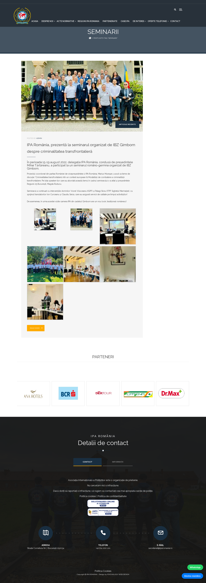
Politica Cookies (103, 571)
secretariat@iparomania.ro (160, 548)
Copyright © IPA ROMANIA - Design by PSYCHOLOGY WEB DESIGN (103, 574)
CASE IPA (125, 21)
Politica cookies (88, 496)
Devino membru (192, 576)
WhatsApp (195, 567)
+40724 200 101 (103, 548)
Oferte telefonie (157, 21)
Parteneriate (110, 21)
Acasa (34, 21)
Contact (175, 21)
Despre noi (47, 21)
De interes (138, 21)
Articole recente (127, 124)
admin (39, 138)
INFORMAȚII (117, 462)
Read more (36, 328)
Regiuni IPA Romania (88, 21)
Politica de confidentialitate (112, 496)
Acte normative (65, 21)
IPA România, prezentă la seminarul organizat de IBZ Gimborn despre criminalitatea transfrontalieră (81, 148)
